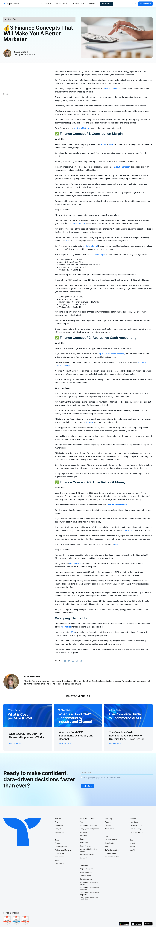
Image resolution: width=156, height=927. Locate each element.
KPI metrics (66, 627)
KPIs (72, 632)
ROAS (103, 144)
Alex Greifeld (22, 52)
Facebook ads (78, 223)
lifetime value (75, 563)
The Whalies (106, 3)
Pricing (92, 3)
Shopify (89, 422)
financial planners (111, 88)
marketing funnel (90, 246)
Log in (133, 3)
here (116, 544)
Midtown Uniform (81, 128)
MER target (100, 254)
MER (111, 144)
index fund (127, 530)
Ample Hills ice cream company (111, 354)
